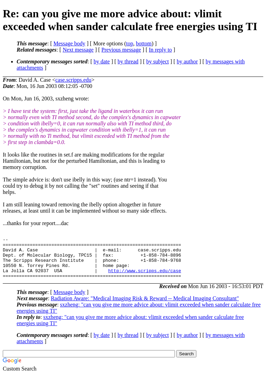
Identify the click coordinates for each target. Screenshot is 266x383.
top (129, 43)
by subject (157, 61)
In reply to (160, 50)
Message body (69, 43)
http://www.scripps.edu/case (144, 278)
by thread (128, 61)
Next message (78, 50)
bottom (143, 43)
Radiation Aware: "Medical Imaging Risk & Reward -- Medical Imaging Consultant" (145, 307)
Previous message (121, 50)
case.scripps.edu (73, 80)
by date (102, 61)
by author (187, 61)
